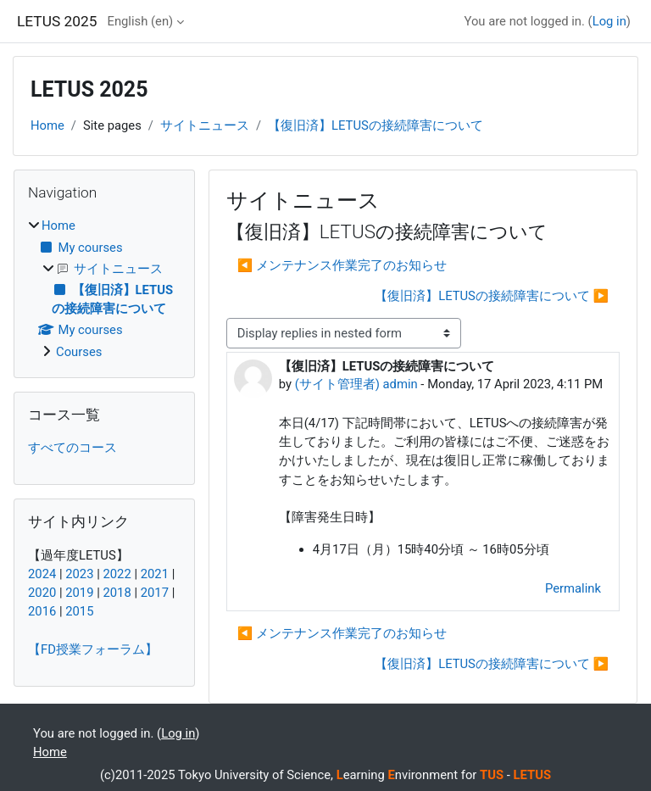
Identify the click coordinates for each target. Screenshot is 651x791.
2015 (79, 611)
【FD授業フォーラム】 (93, 649)
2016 (42, 611)
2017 (155, 592)
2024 (42, 574)
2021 (155, 574)
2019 (79, 592)
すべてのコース (72, 447)
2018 (117, 592)
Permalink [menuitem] (573, 588)
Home (47, 125)
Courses (79, 351)
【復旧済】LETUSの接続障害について (375, 125)
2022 (117, 574)
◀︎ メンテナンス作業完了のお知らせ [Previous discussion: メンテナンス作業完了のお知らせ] (342, 265)
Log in (609, 21)
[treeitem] (104, 288)
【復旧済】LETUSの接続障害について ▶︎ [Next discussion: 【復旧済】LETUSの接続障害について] (492, 296)
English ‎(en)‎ (140, 21)
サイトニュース (204, 125)
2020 (42, 592)
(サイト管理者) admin (356, 384)
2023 (79, 574)
